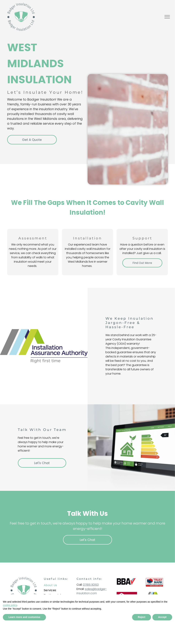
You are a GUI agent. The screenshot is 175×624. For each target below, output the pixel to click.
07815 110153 (91, 585)
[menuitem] (58, 585)
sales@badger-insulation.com (92, 591)
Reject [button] (141, 617)
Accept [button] (162, 617)
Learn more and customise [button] (24, 617)
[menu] (167, 16)
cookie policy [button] (10, 605)
